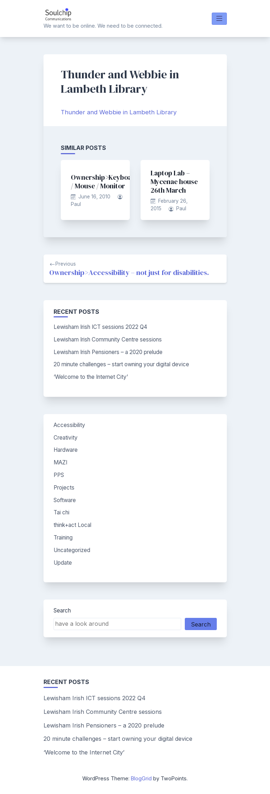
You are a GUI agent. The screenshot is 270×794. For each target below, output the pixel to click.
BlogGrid (141, 778)
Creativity (66, 437)
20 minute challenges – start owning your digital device (121, 364)
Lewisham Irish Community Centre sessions (108, 339)
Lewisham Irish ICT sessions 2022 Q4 (100, 326)
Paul (76, 204)
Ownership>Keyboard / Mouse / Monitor (105, 182)
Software (65, 500)
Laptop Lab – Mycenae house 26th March (174, 181)
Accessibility (69, 425)
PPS (59, 475)
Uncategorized (72, 550)
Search (62, 610)
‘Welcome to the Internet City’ (91, 376)
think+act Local (72, 525)
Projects (64, 487)
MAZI (60, 462)
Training (63, 537)
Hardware (66, 449)
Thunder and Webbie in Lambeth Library (119, 112)
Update (63, 562)
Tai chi (61, 512)
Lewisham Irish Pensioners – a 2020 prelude (108, 352)
